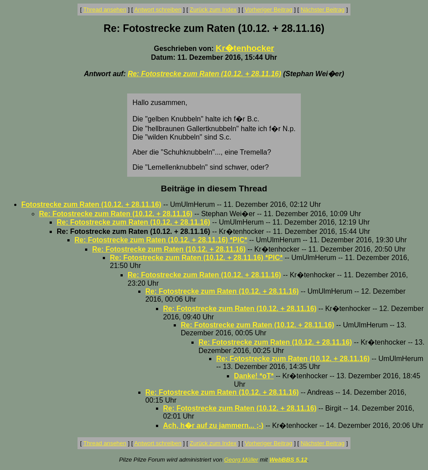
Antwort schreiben (158, 9)
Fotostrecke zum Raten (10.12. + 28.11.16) (91, 204)
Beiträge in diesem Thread (214, 188)
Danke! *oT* (254, 376)
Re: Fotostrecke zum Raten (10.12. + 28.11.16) (204, 74)
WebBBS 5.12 (288, 459)
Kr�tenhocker (245, 48)
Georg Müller (241, 459)
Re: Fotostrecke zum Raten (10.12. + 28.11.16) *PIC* (160, 240)
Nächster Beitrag (322, 9)
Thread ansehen (104, 9)
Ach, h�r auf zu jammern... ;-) (213, 425)
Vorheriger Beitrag (268, 9)
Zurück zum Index (213, 9)
